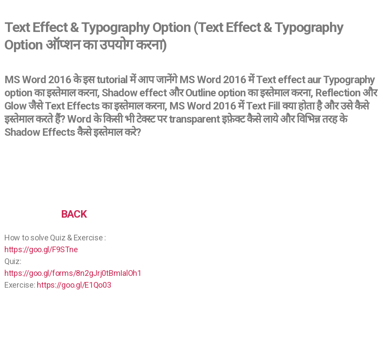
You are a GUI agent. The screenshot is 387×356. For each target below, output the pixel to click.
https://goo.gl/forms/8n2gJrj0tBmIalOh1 (73, 273)
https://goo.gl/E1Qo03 (74, 284)
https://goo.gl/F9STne (41, 249)
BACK (74, 214)
